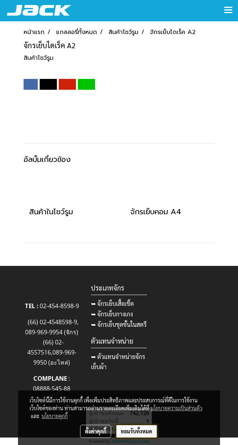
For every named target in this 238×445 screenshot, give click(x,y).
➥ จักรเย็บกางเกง (112, 314)
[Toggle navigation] (228, 10)
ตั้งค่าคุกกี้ (95, 431)
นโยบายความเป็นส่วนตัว (176, 408)
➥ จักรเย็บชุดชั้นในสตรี (119, 324)
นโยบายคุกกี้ (55, 415)
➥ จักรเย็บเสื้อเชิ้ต (112, 303)
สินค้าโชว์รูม (39, 57)
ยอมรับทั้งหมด (136, 431)
